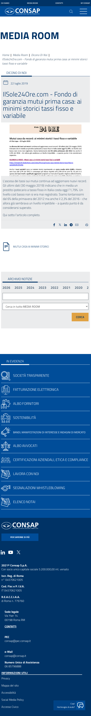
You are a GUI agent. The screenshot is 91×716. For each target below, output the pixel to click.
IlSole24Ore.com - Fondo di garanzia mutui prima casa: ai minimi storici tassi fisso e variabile (44, 61)
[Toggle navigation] (83, 11)
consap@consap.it (15, 656)
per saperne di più (20, 537)
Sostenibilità (24, 417)
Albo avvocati (25, 445)
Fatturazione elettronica (36, 389)
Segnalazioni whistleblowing (39, 487)
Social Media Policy (12, 700)
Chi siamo (5, 3)
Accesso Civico (9, 707)
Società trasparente (31, 375)
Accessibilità (8, 692)
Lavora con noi (26, 473)
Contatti (59, 3)
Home (5, 55)
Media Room (32, 3)
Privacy (5, 678)
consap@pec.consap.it (18, 641)
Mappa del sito (10, 685)
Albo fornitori (26, 403)
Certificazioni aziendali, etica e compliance (50, 459)
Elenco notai (24, 502)
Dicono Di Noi (39, 55)
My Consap (85, 3)
